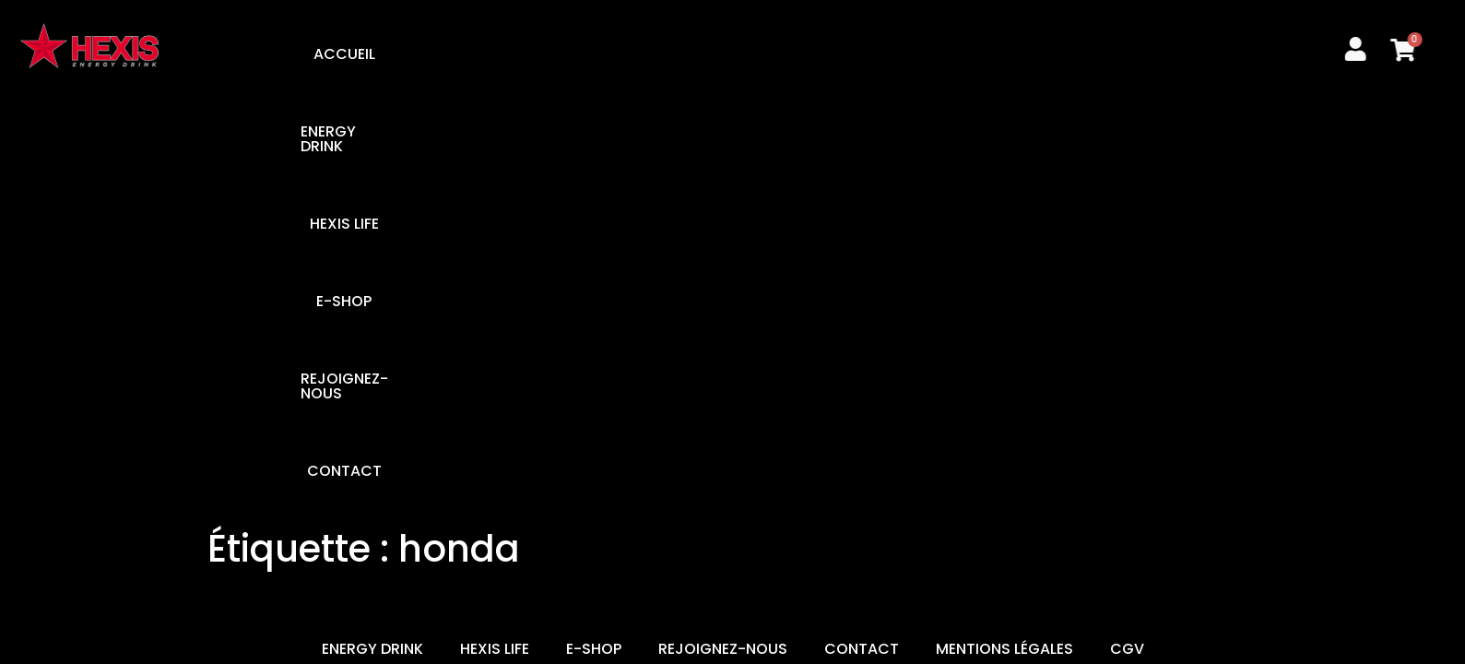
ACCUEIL (412, 54)
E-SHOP (751, 54)
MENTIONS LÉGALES (1004, 232)
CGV (1127, 232)
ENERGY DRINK (530, 54)
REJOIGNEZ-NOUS (880, 54)
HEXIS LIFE (652, 54)
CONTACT (1019, 54)
